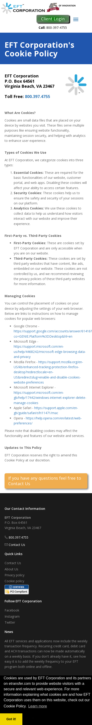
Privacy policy (14, 575)
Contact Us (17, 544)
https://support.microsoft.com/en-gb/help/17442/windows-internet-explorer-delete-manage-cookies (50, 397)
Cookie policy (14, 581)
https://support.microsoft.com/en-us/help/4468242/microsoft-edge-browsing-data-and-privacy (50, 351)
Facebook (12, 610)
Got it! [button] (11, 719)
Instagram (12, 616)
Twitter (10, 622)
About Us (11, 569)
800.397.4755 (37, 96)
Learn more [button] (37, 706)
